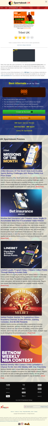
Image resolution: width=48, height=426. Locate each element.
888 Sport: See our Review (24, 129)
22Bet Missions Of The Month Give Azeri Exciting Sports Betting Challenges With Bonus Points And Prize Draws (22, 173)
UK (2, 7)
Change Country (43, 406)
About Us (12, 411)
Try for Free (30, 116)
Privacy (21, 411)
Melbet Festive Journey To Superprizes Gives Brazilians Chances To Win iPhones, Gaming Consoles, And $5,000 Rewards (20, 319)
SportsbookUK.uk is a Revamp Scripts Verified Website (9, 421)
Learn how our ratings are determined (24, 45)
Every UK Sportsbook (24, 137)
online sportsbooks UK (6, 75)
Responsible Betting (26, 411)
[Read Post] (40, 187)
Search (32, 411)
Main (6, 7)
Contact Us (17, 411)
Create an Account (30, 112)
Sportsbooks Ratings (13, 7)
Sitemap (35, 411)
